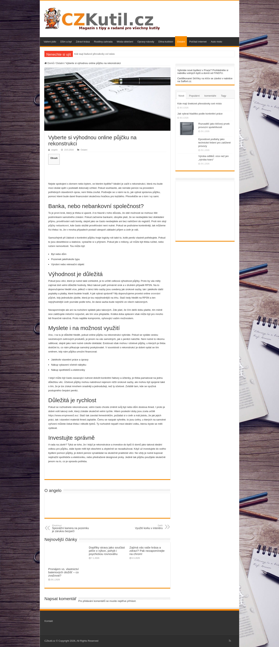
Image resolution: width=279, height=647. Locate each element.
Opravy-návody (145, 41)
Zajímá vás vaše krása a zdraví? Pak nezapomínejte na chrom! (147, 551)
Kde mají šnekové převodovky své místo (94, 53)
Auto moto (216, 41)
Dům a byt (66, 41)
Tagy (223, 95)
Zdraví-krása (83, 41)
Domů (49, 63)
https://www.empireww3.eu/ (63, 415)
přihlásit (131, 601)
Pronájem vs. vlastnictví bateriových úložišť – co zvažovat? (63, 572)
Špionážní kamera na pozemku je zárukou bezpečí (71, 528)
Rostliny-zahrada (103, 41)
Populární (194, 95)
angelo (54, 150)
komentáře (210, 95)
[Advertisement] (107, 173)
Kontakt (48, 621)
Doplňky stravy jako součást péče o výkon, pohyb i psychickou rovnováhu (107, 551)
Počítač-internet (198, 41)
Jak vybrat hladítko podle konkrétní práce (200, 113)
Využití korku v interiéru (143, 527)
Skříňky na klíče (201, 78)
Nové (181, 95)
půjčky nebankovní (58, 225)
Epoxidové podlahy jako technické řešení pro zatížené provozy (214, 142)
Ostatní (181, 41)
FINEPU (218, 73)
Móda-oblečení (125, 41)
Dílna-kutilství (165, 41)
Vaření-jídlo (50, 41)
